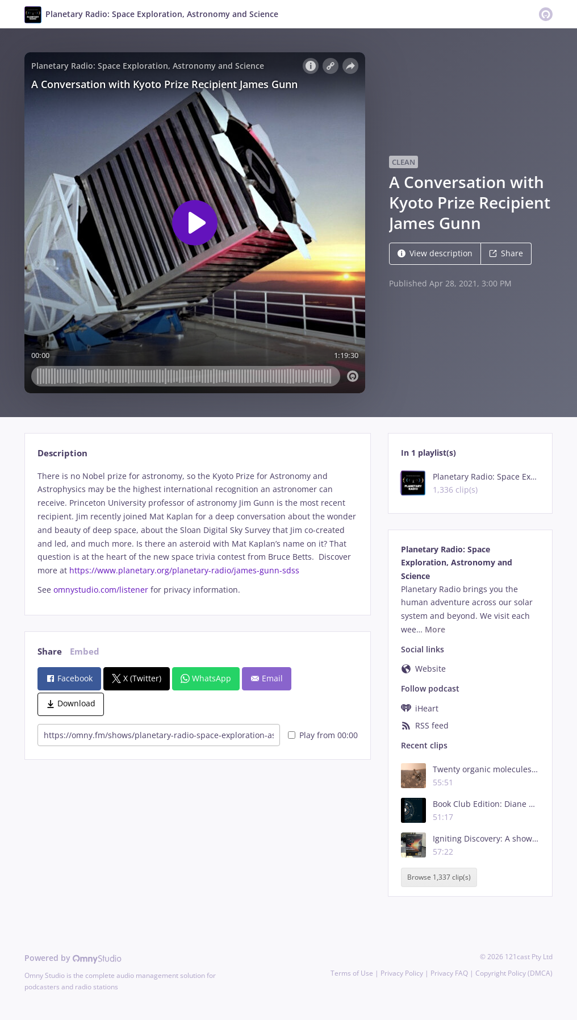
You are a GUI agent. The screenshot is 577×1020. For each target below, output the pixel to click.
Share (506, 253)
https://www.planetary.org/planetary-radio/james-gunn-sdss (184, 570)
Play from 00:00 (323, 735)
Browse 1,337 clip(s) (439, 877)
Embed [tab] (84, 651)
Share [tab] (49, 651)
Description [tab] (62, 453)
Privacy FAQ (449, 973)
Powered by (73, 957)
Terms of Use (352, 973)
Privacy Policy (402, 973)
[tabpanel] (197, 533)
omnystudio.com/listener (100, 589)
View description (435, 253)
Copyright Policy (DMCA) (514, 973)
